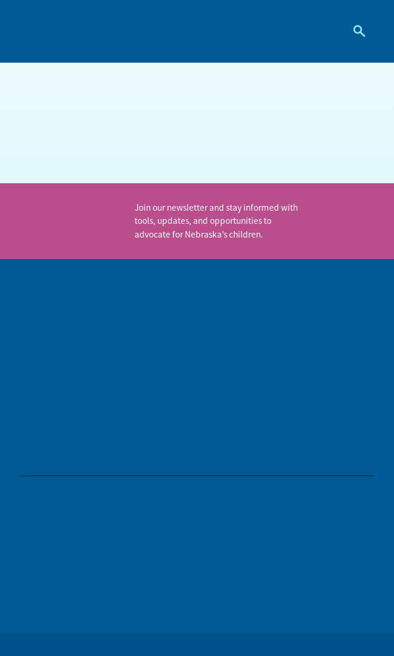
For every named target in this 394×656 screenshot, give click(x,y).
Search (354, 31)
